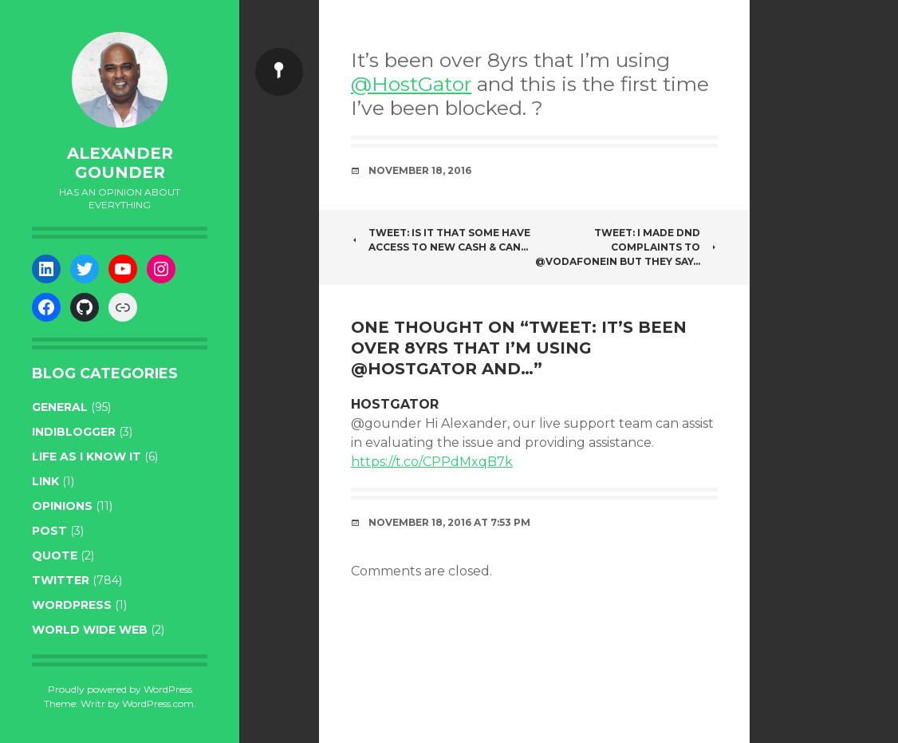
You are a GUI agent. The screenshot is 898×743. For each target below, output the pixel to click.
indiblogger (74, 432)
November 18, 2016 (419, 170)
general (60, 407)
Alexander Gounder (120, 163)
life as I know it (86, 456)
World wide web (90, 629)
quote (54, 555)
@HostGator (411, 84)
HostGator (395, 404)
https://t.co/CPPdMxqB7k (432, 461)
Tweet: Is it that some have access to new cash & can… (440, 240)
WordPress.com (158, 703)
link (45, 481)
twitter (60, 580)
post (49, 531)
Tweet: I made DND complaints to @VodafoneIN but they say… (626, 247)
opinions (62, 506)
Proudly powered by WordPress (120, 689)
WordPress (72, 605)
